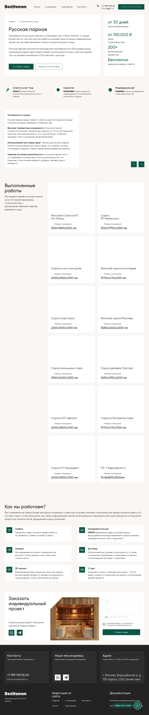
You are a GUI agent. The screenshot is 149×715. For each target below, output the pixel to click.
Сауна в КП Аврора (64, 418)
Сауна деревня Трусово (117, 368)
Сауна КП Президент (65, 468)
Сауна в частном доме (66, 268)
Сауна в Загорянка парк (117, 418)
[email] (121, 609)
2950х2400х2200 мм (64, 377)
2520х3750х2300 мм (114, 228)
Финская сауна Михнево (117, 318)
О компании (50, 7)
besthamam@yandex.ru (17, 679)
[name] (121, 601)
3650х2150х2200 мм (114, 377)
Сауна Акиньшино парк (67, 368)
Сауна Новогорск (63, 318)
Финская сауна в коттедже (118, 268)
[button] (108, 8)
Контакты (81, 7)
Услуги (37, 7)
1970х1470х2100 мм (113, 278)
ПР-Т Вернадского (113, 468)
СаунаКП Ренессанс (110, 217)
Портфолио (67, 7)
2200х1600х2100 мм (64, 328)
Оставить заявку (121, 632)
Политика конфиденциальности (125, 700)
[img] (71, 198)
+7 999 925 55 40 (18, 675)
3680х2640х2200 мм (114, 328)
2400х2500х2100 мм (64, 278)
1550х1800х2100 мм (63, 228)
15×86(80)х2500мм (113, 477)
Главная (12, 22)
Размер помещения (62, 224)
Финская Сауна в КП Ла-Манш (64, 217)
